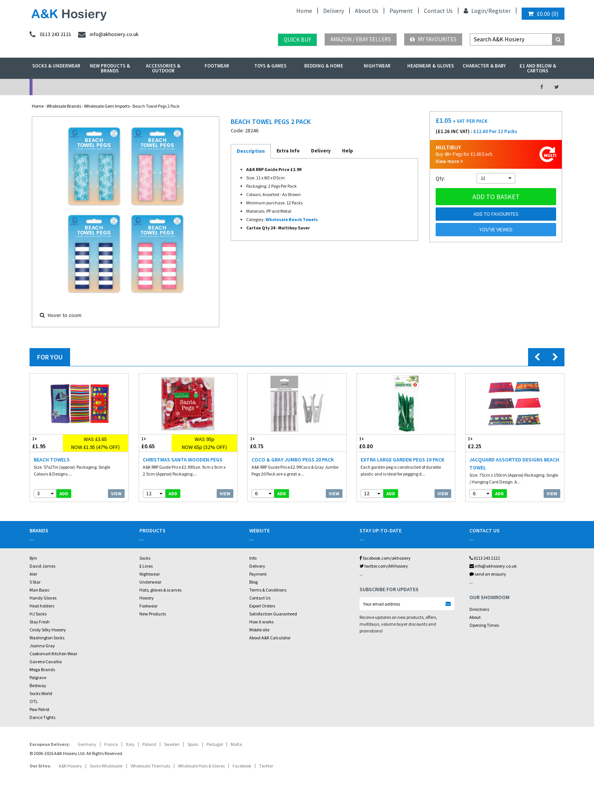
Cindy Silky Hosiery (48, 629)
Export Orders (262, 606)
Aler (33, 574)
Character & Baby (484, 66)
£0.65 (155, 443)
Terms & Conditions (267, 590)
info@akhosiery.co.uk (493, 566)
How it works (261, 622)
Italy (130, 744)
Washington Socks (47, 637)
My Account (214, 87)
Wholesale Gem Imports (107, 106)
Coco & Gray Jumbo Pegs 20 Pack (293, 459)
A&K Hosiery (70, 766)
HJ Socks (38, 614)
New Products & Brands (110, 68)
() (543, 13)
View (116, 493)
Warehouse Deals (337, 87)
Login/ (476, 10)
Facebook (242, 766)
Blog (253, 582)
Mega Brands (42, 669)
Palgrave (38, 677)
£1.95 (46, 443)
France (111, 744)
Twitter (266, 766)
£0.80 (381, 443)
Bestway (38, 685)
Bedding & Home (323, 66)
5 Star (35, 582)
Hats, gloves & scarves (160, 590)
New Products (152, 614)
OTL (34, 701)
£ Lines (146, 566)
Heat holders (42, 606)
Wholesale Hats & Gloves (201, 766)
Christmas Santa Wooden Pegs (182, 459)
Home (304, 10)
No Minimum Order (91, 87)
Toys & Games (270, 66)
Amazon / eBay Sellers (360, 39)
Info (252, 558)
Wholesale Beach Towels (292, 219)
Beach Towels (52, 459)
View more (449, 161)
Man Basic (40, 590)
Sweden (172, 744)
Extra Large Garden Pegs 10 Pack (402, 459)
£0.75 (272, 443)
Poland (149, 744)
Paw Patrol (39, 709)
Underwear (150, 582)
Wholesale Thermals (150, 766)
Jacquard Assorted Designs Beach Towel (514, 463)
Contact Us (438, 10)
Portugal (214, 744)
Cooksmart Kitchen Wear (53, 653)
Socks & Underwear (56, 66)
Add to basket (496, 196)
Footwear (217, 66)
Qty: (440, 178)
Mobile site (259, 629)
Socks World (41, 693)
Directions (479, 609)
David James (42, 566)
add (63, 493)
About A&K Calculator (270, 637)
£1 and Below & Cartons (537, 68)
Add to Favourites (496, 213)
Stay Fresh (40, 622)
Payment (401, 10)
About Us (366, 10)
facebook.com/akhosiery (385, 558)
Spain (193, 744)
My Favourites (433, 39)
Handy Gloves (43, 598)
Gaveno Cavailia (46, 661)
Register (499, 10)
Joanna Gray (42, 645)
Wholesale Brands (64, 106)
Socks (144, 558)
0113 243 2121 (484, 558)
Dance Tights (42, 717)
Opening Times (484, 625)
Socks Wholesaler (106, 766)
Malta (236, 744)
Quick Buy (297, 39)
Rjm (33, 558)
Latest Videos (460, 87)
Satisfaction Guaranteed (273, 614)
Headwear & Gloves (430, 66)
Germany (87, 744)
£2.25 (490, 443)
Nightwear (377, 66)
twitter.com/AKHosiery (384, 566)
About (475, 617)
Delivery (333, 10)
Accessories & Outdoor (163, 68)
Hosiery (146, 598)
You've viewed (496, 229)
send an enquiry (487, 574)
